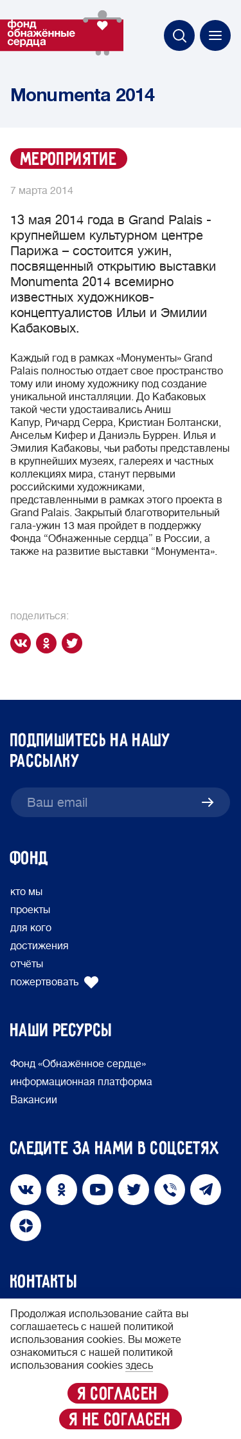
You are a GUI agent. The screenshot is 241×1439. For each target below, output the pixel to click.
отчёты (26, 964)
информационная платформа (81, 1082)
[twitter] (74, 643)
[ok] (49, 643)
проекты (30, 910)
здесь (139, 1365)
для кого (30, 928)
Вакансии (33, 1100)
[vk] (23, 643)
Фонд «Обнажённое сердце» (78, 1064)
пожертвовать (54, 982)
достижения (39, 946)
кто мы (26, 892)
